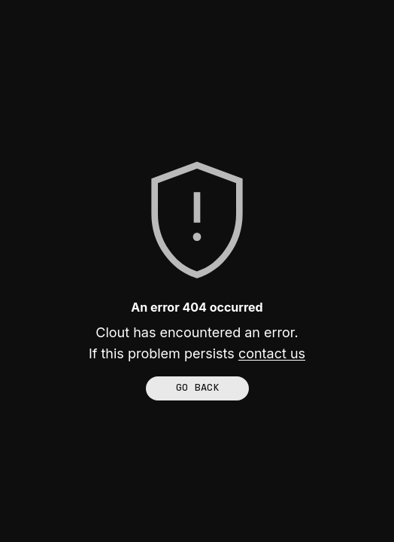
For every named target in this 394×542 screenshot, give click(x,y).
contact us (271, 353)
